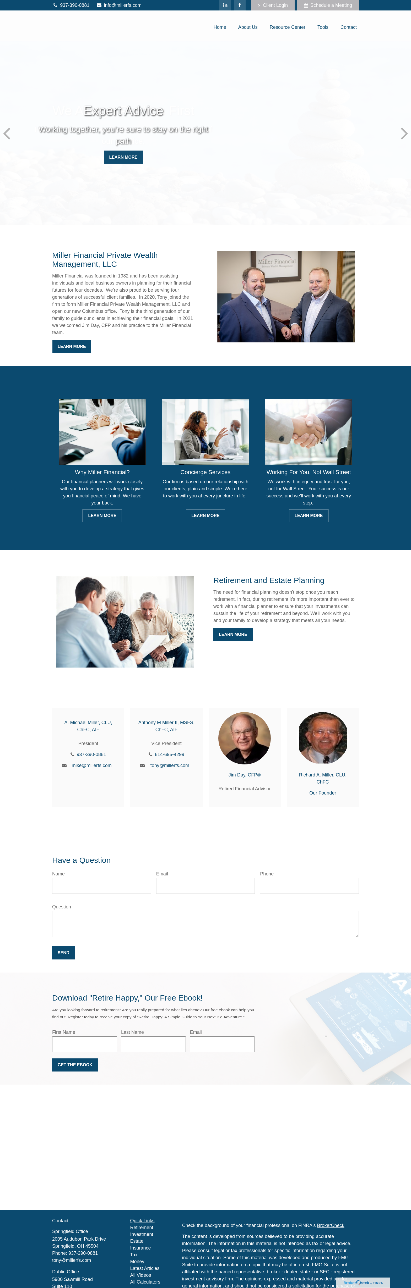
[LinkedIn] (225, 5)
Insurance (140, 1248)
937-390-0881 (70, 5)
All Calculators (145, 1282)
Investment (141, 1234)
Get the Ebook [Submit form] (75, 1065)
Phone (267, 873)
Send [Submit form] (63, 953)
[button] (220, 27)
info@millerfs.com (118, 5)
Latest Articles (145, 1268)
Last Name (132, 1032)
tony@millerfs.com (169, 765)
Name (58, 873)
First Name (63, 1032)
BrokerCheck (330, 1225)
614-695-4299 (169, 754)
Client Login (273, 5)
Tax (134, 1254)
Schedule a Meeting (328, 5)
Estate (137, 1241)
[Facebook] (240, 5)
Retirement (141, 1227)
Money (137, 1261)
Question (61, 906)
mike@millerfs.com (91, 765)
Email (162, 873)
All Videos (140, 1275)
